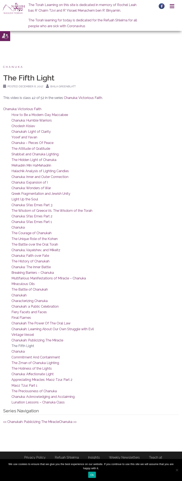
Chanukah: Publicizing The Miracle (37, 340)
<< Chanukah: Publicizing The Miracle (31, 422)
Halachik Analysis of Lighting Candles (40, 171)
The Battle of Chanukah (29, 289)
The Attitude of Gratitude (30, 149)
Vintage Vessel (22, 335)
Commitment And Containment (35, 357)
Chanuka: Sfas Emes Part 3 (31, 205)
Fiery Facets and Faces (29, 312)
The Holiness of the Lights (31, 368)
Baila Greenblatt (63, 86)
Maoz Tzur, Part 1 (24, 385)
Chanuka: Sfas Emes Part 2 (31, 216)
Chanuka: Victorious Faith (83, 98)
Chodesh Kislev (23, 126)
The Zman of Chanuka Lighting (35, 363)
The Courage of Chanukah (31, 233)
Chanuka (13, 66)
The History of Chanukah (30, 261)
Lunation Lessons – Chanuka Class (38, 402)
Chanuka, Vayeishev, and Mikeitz (35, 250)
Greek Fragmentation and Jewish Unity (40, 194)
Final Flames (21, 318)
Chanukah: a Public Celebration (35, 306)
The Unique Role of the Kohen (34, 239)
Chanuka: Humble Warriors (31, 120)
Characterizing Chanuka (29, 301)
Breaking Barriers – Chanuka (32, 273)
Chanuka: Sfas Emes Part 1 (31, 222)
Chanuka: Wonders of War (31, 188)
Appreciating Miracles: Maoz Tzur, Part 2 (41, 380)
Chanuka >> (68, 422)
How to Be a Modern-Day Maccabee (39, 115)
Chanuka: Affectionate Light (32, 374)
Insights (94, 457)
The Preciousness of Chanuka (34, 391)
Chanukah (19, 295)
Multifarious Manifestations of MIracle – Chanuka (48, 278)
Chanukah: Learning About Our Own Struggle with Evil (52, 329)
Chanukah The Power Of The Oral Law (41, 323)
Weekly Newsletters (124, 457)
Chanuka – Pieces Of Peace (32, 143)
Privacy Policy (35, 457)
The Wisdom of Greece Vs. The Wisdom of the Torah (51, 211)
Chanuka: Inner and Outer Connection (39, 177)
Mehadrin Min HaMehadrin (31, 165)
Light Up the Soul (24, 199)
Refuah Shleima (67, 457)
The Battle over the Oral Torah (34, 244)
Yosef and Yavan (24, 137)
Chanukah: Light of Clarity (31, 132)
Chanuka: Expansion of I (29, 182)
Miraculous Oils (23, 284)
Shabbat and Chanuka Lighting (35, 154)
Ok (92, 474)
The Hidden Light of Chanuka (33, 160)
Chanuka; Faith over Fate (30, 256)
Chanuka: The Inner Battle (31, 267)
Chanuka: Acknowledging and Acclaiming (43, 397)
